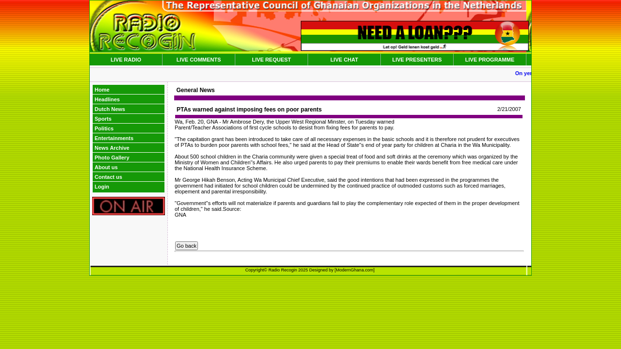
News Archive (112, 148)
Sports (103, 119)
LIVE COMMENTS (199, 60)
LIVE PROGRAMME (489, 60)
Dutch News (110, 109)
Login (102, 187)
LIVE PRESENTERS (416, 60)
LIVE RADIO (126, 60)
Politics (104, 128)
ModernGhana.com (354, 270)
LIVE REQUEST (271, 60)
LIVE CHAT (344, 60)
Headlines (107, 99)
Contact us (108, 177)
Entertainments (114, 138)
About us (106, 167)
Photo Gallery (112, 157)
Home (102, 90)
